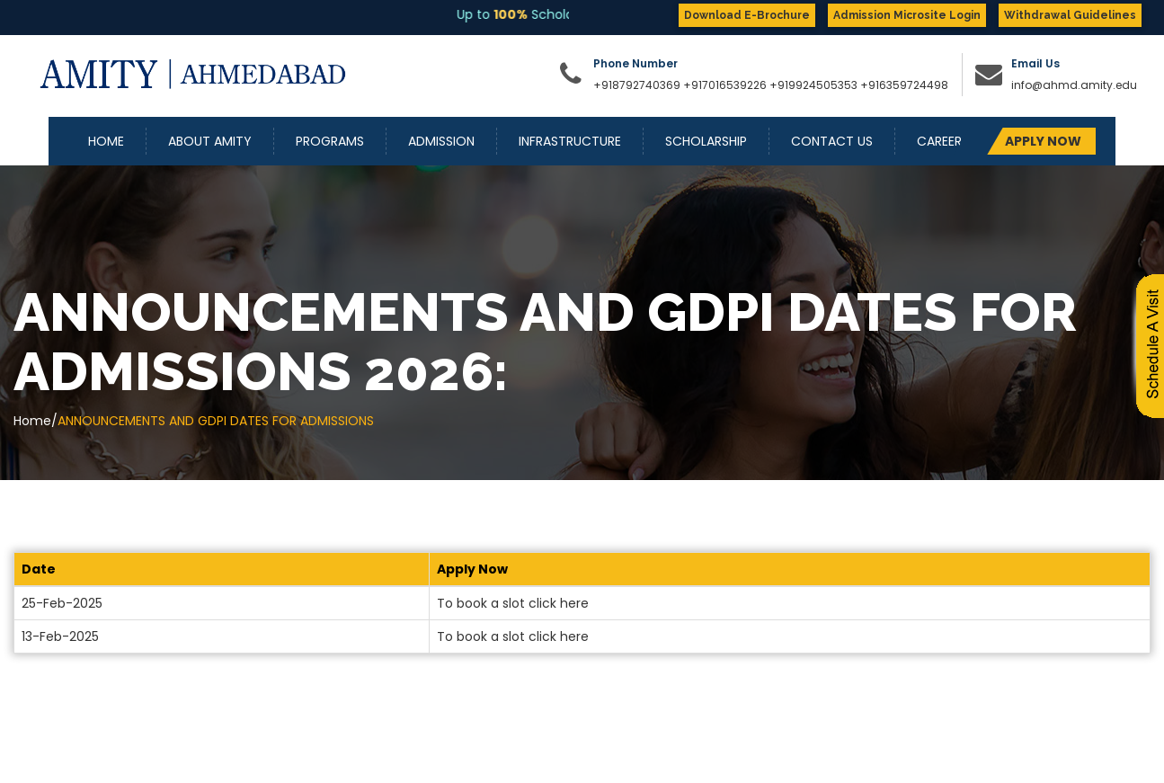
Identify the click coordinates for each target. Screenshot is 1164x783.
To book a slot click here (513, 603)
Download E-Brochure (747, 15)
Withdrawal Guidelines (1070, 15)
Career (939, 141)
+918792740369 (636, 85)
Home (106, 141)
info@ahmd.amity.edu (1074, 85)
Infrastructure (570, 141)
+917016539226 (725, 85)
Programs (330, 141)
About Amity (210, 141)
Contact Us (832, 141)
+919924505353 (814, 85)
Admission (441, 141)
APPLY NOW (1043, 141)
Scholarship (706, 141)
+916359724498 (904, 85)
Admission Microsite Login (907, 15)
